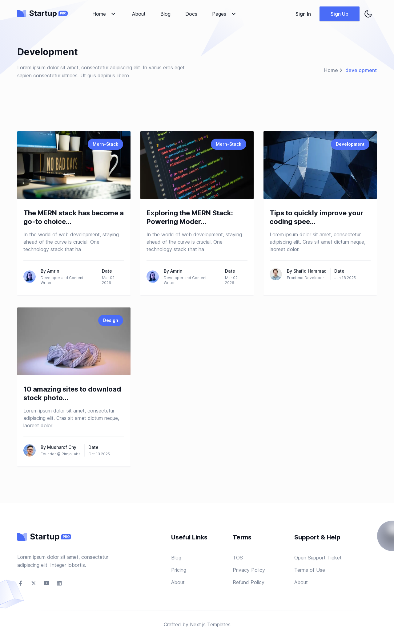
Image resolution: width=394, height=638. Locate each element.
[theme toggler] (368, 13)
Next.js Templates (210, 624)
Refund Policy (248, 582)
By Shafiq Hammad (307, 271)
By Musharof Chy (58, 447)
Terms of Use (309, 570)
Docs (191, 14)
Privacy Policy (249, 570)
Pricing (178, 570)
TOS (238, 558)
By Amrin (50, 271)
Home (331, 70)
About (139, 14)
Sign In (303, 14)
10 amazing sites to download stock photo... (72, 393)
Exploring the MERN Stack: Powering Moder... (190, 217)
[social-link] (20, 583)
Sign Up (339, 14)
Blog (165, 14)
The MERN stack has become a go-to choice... (73, 217)
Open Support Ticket (318, 558)
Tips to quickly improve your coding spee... (316, 217)
